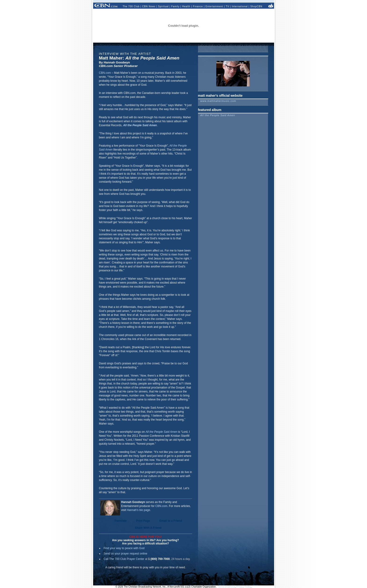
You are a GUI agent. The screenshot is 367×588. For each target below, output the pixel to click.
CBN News (148, 6)
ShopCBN (256, 6)
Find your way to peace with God (124, 548)
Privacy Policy (243, 586)
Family (175, 6)
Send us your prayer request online (125, 553)
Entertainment (214, 6)
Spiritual (163, 6)
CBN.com (105, 72)
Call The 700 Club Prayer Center (124, 559)
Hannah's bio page (138, 510)
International (240, 6)
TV (227, 6)
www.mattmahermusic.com (218, 101)
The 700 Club (131, 6)
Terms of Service (226, 586)
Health (186, 6)
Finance (198, 6)
